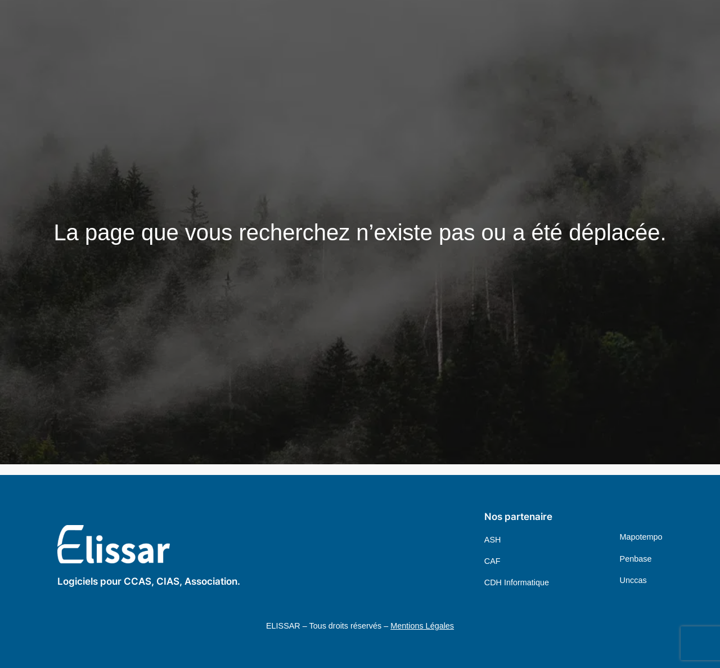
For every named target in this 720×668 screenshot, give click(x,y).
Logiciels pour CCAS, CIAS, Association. (148, 581)
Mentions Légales (422, 625)
